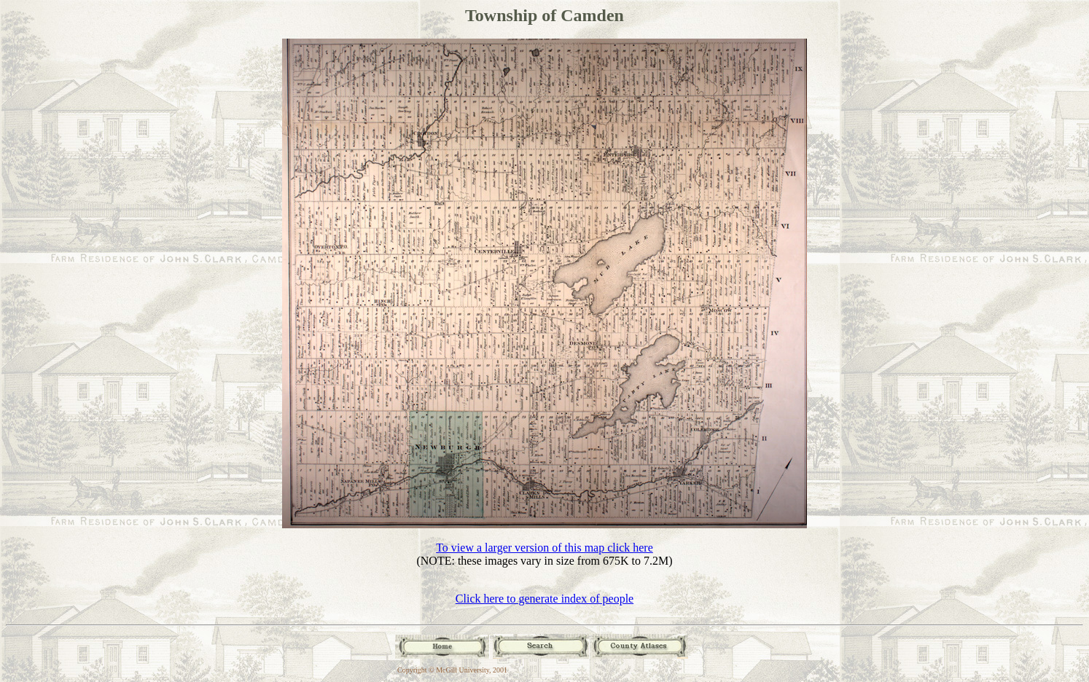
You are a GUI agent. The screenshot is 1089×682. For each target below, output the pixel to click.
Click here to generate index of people (544, 598)
